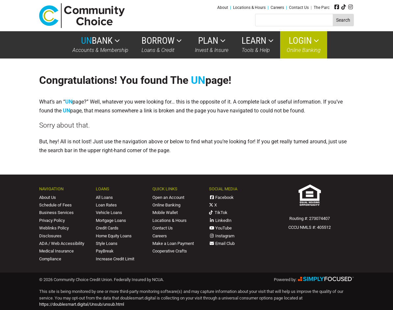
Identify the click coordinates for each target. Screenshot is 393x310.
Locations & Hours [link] (249, 7)
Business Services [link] (56, 212)
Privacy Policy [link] (52, 220)
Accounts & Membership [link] (100, 44)
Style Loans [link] (107, 243)
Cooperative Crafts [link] (169, 251)
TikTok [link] (218, 212)
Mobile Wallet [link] (165, 212)
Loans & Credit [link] (162, 44)
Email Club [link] (222, 243)
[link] (82, 26)
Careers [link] (277, 7)
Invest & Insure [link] (211, 44)
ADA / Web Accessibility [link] (61, 243)
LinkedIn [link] (220, 220)
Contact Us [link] (299, 7)
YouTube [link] (220, 228)
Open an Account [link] (168, 197)
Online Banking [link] (304, 44)
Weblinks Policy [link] (54, 228)
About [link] (222, 7)
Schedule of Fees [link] (55, 205)
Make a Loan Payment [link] (173, 243)
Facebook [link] (221, 197)
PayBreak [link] (105, 251)
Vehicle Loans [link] (109, 212)
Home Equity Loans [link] (114, 235)
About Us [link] (47, 197)
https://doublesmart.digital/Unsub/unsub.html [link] (81, 304)
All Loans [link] (104, 197)
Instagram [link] (221, 235)
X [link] (213, 205)
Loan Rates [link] (106, 205)
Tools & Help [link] (258, 44)
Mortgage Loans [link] (111, 220)
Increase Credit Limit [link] (115, 258)
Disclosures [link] (50, 235)
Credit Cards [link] (107, 228)
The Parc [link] (321, 7)
